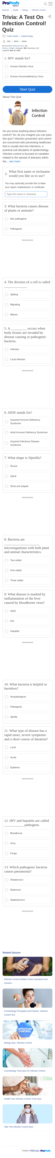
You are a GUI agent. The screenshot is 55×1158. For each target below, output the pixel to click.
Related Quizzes (12, 952)
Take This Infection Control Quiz (18, 1127)
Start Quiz (27, 89)
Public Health (12, 36)
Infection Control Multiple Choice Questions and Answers (26, 981)
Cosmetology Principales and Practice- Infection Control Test (26, 1013)
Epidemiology (27, 36)
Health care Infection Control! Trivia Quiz (22, 1099)
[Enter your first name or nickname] (26, 194)
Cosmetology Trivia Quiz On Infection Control (24, 1071)
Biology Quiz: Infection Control (18, 1043)
